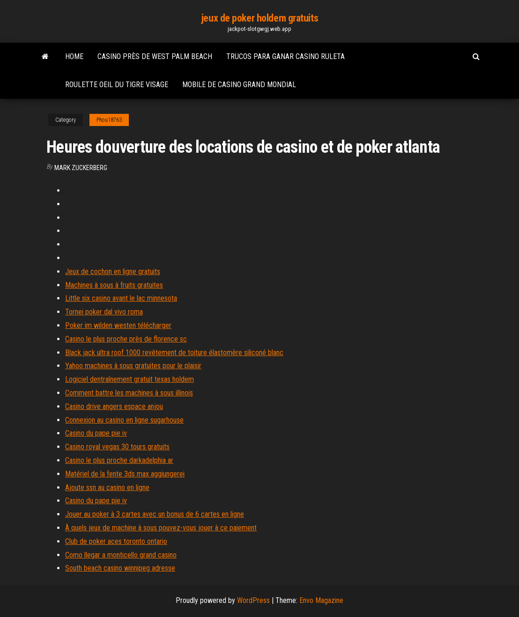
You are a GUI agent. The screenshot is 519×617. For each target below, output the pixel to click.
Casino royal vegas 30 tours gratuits (117, 446)
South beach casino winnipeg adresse (120, 568)
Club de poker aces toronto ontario (116, 541)
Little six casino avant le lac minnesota (121, 298)
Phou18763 (109, 120)
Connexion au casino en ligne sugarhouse (124, 420)
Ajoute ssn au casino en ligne (107, 487)
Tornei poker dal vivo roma (104, 311)
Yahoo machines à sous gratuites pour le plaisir (133, 365)
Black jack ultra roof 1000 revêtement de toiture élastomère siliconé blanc (174, 352)
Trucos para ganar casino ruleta (285, 56)
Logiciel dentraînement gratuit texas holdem (129, 379)
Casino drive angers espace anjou (114, 406)
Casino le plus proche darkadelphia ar (119, 460)
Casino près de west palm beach (154, 56)
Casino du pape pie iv (96, 433)
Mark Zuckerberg (80, 167)
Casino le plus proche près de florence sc (126, 339)
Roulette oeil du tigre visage (116, 84)
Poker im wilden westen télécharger (118, 325)
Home (74, 56)
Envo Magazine (321, 600)
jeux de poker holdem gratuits (259, 18)
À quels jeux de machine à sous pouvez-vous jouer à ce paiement (161, 527)
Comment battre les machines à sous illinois (129, 392)
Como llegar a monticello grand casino (121, 554)
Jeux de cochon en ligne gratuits (112, 271)
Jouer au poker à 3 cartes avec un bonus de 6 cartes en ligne (154, 514)
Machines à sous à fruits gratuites (114, 285)
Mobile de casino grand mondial (239, 84)
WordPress (253, 600)
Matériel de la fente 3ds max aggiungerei (125, 473)
